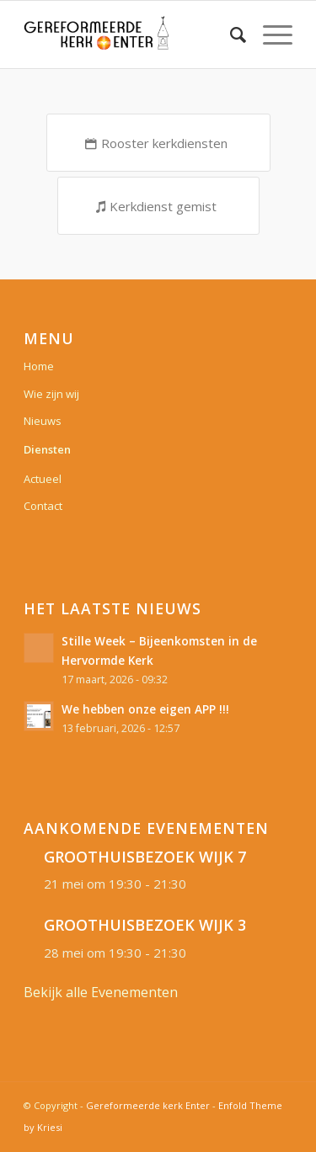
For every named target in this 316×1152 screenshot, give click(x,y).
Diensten (47, 449)
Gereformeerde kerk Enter (148, 1105)
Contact (43, 505)
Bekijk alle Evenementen (101, 992)
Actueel (43, 478)
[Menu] (269, 34)
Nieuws (43, 420)
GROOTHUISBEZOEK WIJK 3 (145, 925)
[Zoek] (229, 34)
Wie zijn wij (51, 393)
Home (39, 366)
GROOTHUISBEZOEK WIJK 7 (145, 857)
